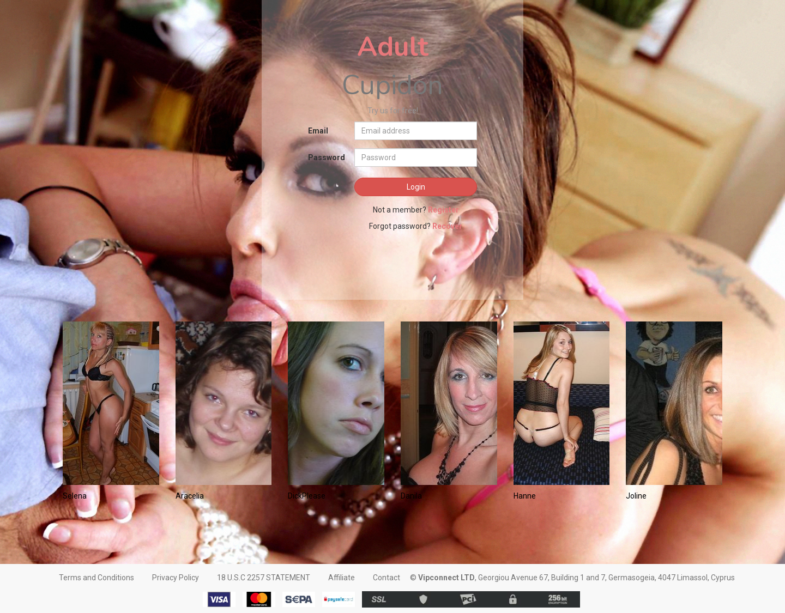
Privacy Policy (175, 577)
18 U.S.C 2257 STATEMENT (263, 577)
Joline (636, 495)
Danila (411, 495)
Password (326, 157)
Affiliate (341, 577)
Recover (447, 226)
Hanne (525, 495)
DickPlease (306, 495)
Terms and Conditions (96, 577)
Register (443, 209)
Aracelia (190, 495)
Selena (75, 495)
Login (416, 187)
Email (318, 130)
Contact (386, 577)
